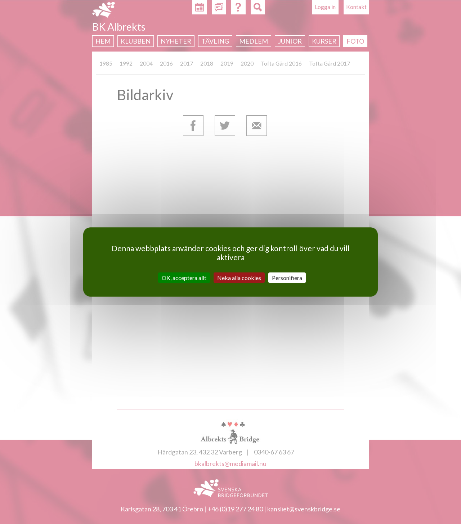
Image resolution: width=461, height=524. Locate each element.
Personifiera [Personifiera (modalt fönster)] (287, 277)
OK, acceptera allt (184, 277)
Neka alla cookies (239, 277)
